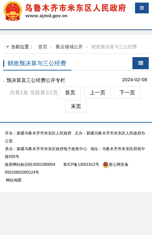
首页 (42, 46)
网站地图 (13, 180)
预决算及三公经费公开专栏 (36, 80)
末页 (76, 106)
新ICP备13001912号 (81, 164)
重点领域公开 (69, 46)
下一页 (127, 92)
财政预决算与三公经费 (37, 63)
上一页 (97, 92)
